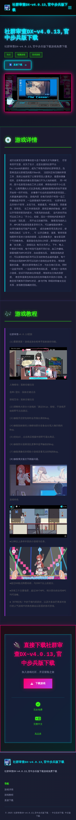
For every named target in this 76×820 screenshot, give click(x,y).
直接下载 (8, 800)
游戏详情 (8, 789)
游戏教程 (8, 795)
